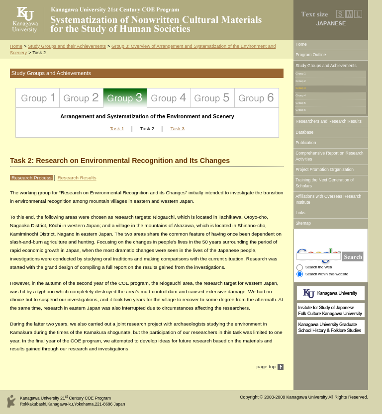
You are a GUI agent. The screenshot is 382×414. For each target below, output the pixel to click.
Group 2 (81, 98)
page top (266, 366)
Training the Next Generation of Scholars (324, 182)
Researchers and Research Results (328, 121)
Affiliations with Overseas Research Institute (328, 199)
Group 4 (169, 98)
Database (304, 132)
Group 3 (125, 98)
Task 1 (117, 128)
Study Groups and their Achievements (67, 46)
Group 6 (257, 98)
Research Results (77, 177)
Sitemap (303, 223)
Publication (305, 142)
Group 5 (213, 98)
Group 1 (38, 98)
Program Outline (310, 54)
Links (300, 212)
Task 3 (178, 128)
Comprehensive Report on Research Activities (329, 156)
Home (16, 46)
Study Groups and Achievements (325, 65)
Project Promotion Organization (324, 169)
